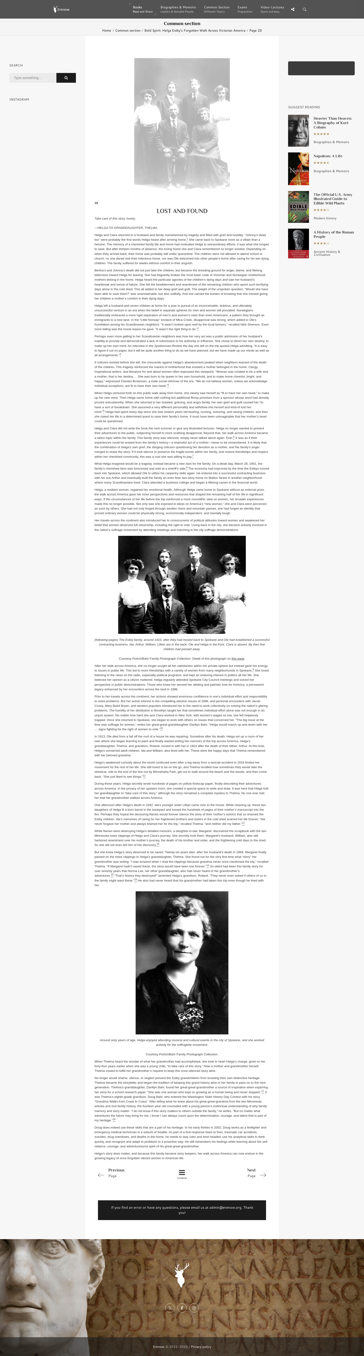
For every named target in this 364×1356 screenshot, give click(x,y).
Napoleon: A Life (328, 156)
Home (106, 30)
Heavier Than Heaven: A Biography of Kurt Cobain (333, 122)
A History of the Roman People (334, 234)
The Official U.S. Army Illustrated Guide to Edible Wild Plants (333, 199)
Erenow (159, 1346)
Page (129, 1172)
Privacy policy (201, 1346)
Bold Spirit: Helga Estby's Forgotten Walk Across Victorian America (194, 30)
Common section (127, 30)
